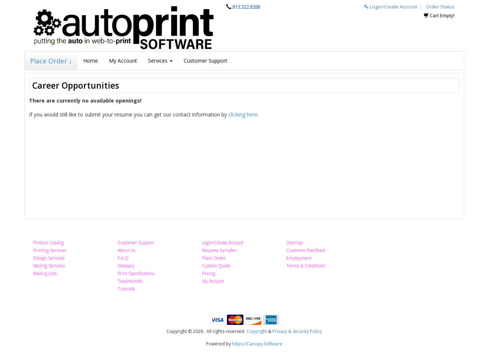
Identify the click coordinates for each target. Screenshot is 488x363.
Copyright (256, 331)
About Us (126, 250)
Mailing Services (49, 266)
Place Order (214, 258)
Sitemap (294, 243)
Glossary (126, 266)
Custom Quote (216, 266)
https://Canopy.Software (257, 344)
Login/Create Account (390, 6)
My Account (123, 60)
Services (160, 60)
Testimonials (130, 281)
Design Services (49, 258)
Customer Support (205, 60)
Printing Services (49, 250)
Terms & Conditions (305, 266)
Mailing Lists (45, 273)
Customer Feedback (306, 250)
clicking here (242, 114)
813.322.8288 (246, 6)
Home (90, 60)
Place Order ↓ (51, 60)
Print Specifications (136, 273)
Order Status (440, 6)
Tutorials (126, 289)
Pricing (208, 273)
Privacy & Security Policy (297, 331)
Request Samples (219, 250)
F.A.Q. (123, 258)
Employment (299, 258)
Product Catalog (48, 243)
